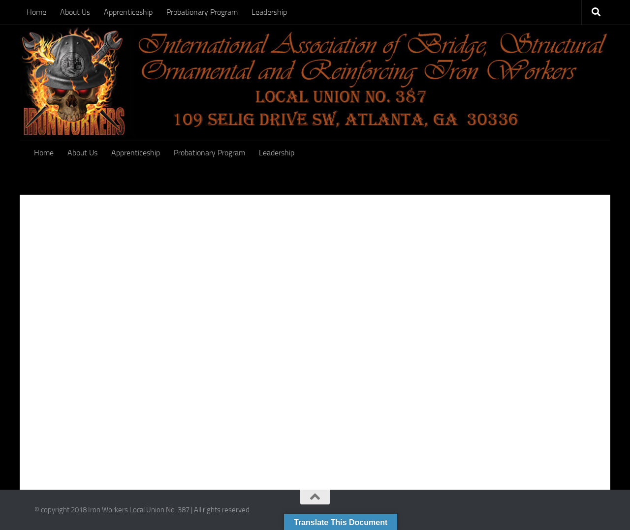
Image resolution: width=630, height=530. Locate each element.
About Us (75, 12)
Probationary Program (202, 12)
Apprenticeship (128, 12)
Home (36, 12)
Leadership (269, 12)
